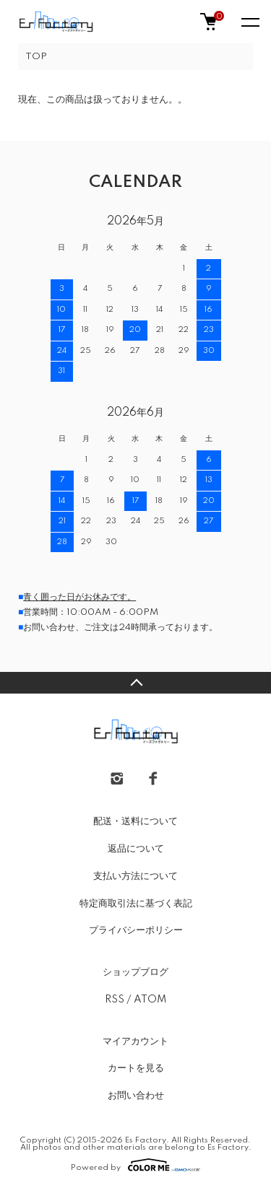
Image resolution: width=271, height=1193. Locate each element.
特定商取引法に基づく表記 (135, 904)
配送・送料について (135, 821)
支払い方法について (135, 876)
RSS (114, 1000)
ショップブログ (135, 972)
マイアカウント (135, 1041)
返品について (136, 849)
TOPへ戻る (135, 683)
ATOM (150, 1000)
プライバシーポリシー (136, 930)
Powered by (135, 1164)
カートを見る (136, 1068)
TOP (36, 56)
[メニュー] (249, 21)
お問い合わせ (136, 1096)
